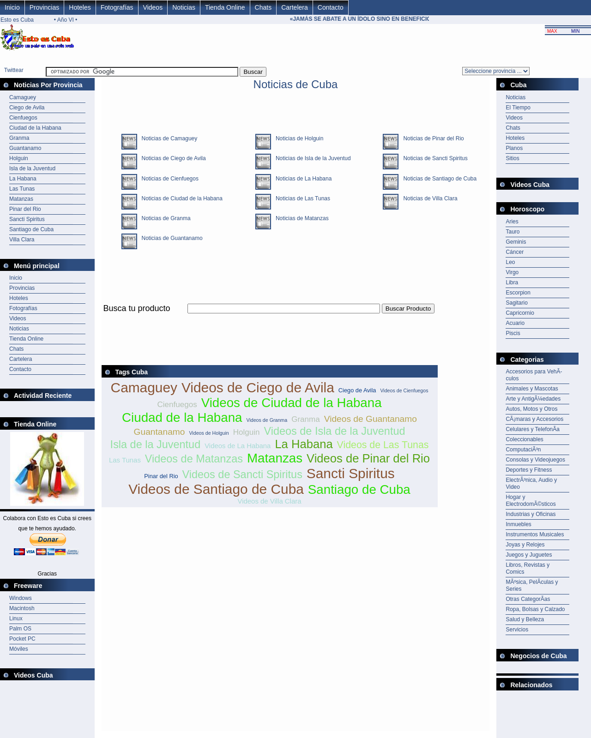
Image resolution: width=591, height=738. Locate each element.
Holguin (18, 158)
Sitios (512, 158)
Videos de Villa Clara (270, 501)
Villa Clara (21, 239)
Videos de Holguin (209, 433)
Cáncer (515, 252)
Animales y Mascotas (532, 388)
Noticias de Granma (164, 218)
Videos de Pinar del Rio (368, 458)
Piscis (513, 333)
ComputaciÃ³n (523, 449)
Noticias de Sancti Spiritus (432, 158)
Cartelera (294, 7)
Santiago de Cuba (31, 229)
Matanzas (21, 199)
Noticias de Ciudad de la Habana (180, 198)
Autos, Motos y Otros (531, 409)
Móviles (18, 649)
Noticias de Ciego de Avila (171, 158)
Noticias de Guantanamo (170, 238)
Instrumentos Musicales (535, 534)
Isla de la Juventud (32, 168)
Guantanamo (25, 148)
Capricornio (520, 313)
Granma (19, 138)
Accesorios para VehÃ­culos (534, 375)
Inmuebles (518, 524)
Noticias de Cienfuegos (168, 178)
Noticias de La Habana (301, 178)
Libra (512, 282)
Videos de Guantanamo (370, 419)
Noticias (183, 7)
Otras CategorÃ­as (528, 599)
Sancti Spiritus (27, 219)
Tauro (512, 231)
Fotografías (117, 7)
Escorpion (518, 292)
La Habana (22, 178)
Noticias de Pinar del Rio (431, 138)
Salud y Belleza (525, 619)
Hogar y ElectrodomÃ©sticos (530, 500)
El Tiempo (518, 107)
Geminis (516, 242)
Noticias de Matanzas (300, 218)
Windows (20, 598)
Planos (514, 148)
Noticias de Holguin (297, 138)
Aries (512, 221)
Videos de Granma (266, 420)
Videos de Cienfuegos (404, 390)
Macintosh (22, 608)
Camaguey (22, 97)
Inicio (12, 7)
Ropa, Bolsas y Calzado (535, 609)
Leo (510, 262)
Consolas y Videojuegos (535, 459)
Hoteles (79, 7)
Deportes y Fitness (529, 470)
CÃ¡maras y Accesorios (534, 419)
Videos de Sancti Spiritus (242, 474)
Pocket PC (22, 639)
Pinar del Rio (25, 209)
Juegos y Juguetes (529, 555)
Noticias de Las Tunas (300, 198)
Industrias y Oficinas (530, 514)
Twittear (14, 70)
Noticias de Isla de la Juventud (311, 158)
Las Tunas (22, 189)
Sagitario (516, 303)
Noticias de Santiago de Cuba (437, 178)
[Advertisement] (270, 318)
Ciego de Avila (27, 107)
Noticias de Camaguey (167, 138)
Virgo (512, 272)
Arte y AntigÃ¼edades (533, 399)
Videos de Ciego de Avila (257, 387)
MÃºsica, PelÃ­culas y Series (532, 585)
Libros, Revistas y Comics (527, 568)
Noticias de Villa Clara (427, 198)
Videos (153, 7)
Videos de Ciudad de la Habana (291, 403)
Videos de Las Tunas (383, 444)
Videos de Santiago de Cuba (216, 489)
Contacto (331, 7)
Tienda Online (225, 7)
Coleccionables (524, 439)
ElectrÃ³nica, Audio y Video (531, 483)
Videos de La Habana (238, 446)
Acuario (515, 323)
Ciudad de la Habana (35, 128)
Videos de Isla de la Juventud (334, 431)
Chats (263, 7)
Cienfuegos (23, 117)
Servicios (517, 629)
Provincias (45, 7)
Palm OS (20, 628)
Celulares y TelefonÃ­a (533, 429)
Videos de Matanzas (194, 459)
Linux (16, 618)
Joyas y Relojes (525, 544)
